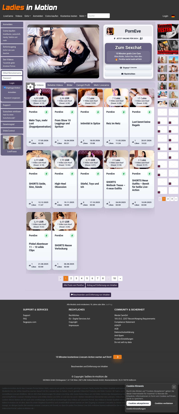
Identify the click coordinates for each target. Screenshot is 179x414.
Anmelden (38, 16)
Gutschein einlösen (12, 114)
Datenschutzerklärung (124, 332)
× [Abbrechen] (174, 387)
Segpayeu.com (29, 322)
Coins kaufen (51, 16)
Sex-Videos (9, 62)
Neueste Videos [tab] (35, 85)
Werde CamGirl (121, 315)
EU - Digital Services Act (79, 319)
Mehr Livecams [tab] (101, 85)
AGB (116, 329)
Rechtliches (74, 315)
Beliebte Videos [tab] (55, 85)
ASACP (117, 325)
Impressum (74, 325)
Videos (18, 16)
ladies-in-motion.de (96, 376)
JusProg (109, 304)
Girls (26, 16)
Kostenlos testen (68, 16)
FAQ (25, 319)
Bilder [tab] (70, 85)
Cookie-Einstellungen (123, 339)
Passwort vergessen (12, 98)
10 (114, 278)
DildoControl (9, 130)
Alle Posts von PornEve (74, 285)
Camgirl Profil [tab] (83, 85)
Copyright (73, 322)
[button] (173, 16)
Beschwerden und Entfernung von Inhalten (89, 366)
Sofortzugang (9, 50)
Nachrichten (128, 74)
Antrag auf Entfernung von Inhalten (102, 285)
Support (6, 105)
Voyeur (128, 68)
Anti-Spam (119, 335)
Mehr (82, 16)
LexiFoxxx (12, 151)
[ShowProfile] (46, 112)
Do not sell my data (123, 342)
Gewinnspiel (8, 124)
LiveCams (8, 16)
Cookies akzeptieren (139, 403)
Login (165, 16)
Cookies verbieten (164, 403)
